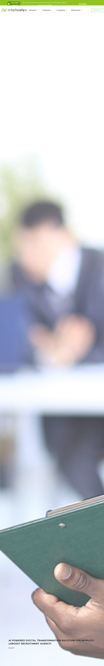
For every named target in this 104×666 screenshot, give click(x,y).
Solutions (47, 10)
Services (33, 10)
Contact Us (97, 10)
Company (62, 10)
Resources (76, 10)
